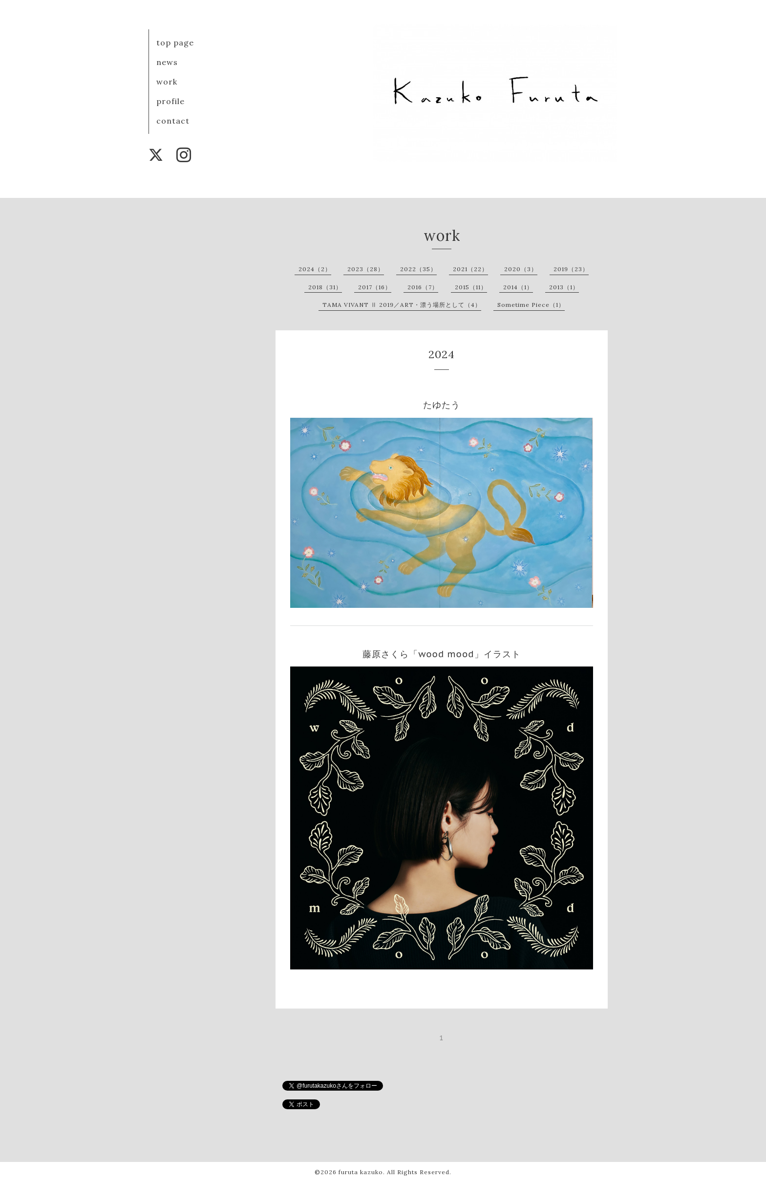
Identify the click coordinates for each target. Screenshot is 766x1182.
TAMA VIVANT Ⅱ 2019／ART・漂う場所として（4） (401, 304)
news (167, 62)
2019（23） (571, 269)
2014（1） (518, 287)
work (166, 81)
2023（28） (365, 269)
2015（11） (471, 287)
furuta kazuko (361, 1172)
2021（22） (470, 269)
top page (175, 42)
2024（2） (314, 269)
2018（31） (325, 287)
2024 (441, 354)
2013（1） (564, 287)
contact (173, 121)
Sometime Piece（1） (531, 304)
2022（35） (418, 269)
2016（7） (422, 287)
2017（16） (374, 287)
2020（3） (520, 269)
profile (170, 101)
